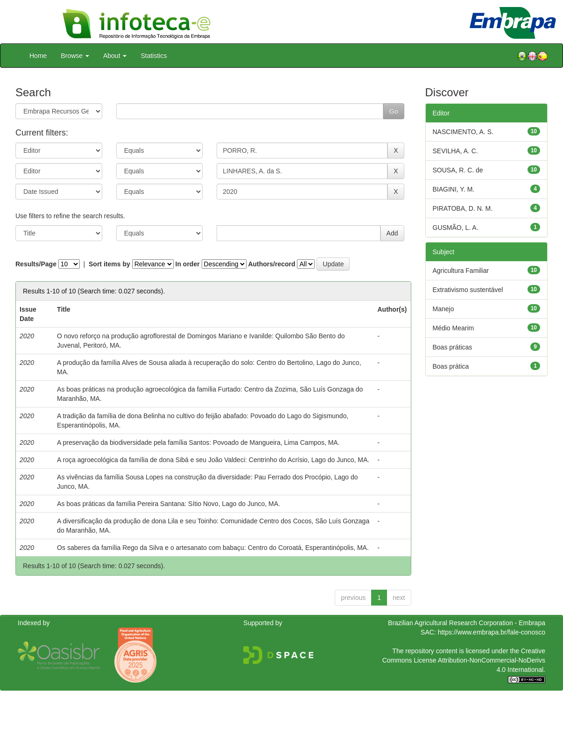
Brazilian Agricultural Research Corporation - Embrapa (466, 623)
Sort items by (109, 264)
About (115, 55)
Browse (75, 55)
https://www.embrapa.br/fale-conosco (491, 632)
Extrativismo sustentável (468, 289)
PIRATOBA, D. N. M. (463, 208)
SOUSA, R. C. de (458, 170)
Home (38, 55)
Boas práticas (452, 347)
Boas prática (451, 366)
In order (188, 264)
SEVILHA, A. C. (455, 151)
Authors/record (271, 264)
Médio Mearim (453, 328)
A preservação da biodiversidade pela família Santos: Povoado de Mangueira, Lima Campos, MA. (198, 442)
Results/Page (35, 264)
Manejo (443, 309)
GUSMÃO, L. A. (456, 227)
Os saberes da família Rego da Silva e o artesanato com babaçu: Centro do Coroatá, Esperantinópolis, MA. (213, 547)
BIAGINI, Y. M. (454, 189)
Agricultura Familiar (461, 270)
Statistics (154, 55)
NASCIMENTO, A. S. (463, 132)
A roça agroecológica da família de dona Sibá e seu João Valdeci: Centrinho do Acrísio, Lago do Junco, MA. (213, 460)
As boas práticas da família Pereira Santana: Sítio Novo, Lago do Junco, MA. (168, 503)
